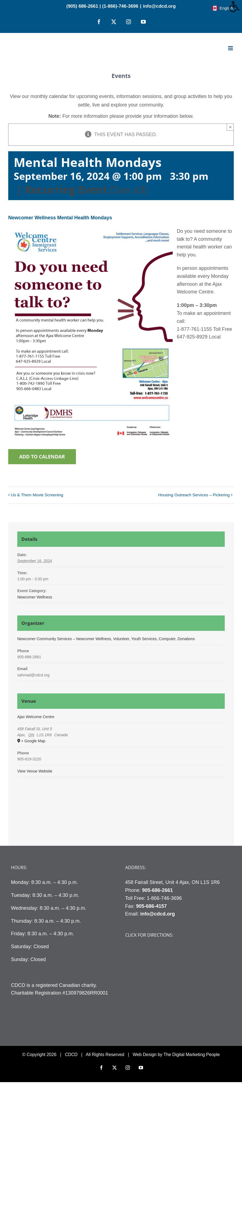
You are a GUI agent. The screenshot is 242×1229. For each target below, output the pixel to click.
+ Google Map (33, 741)
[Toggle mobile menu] (231, 48)
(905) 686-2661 (82, 6)
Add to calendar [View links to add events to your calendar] (42, 457)
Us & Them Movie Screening (37, 494)
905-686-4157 (151, 906)
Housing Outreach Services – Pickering (194, 494)
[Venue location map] (121, 806)
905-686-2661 (157, 890)
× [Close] (230, 127)
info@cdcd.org (159, 6)
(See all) (128, 189)
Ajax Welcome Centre (35, 717)
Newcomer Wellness (34, 597)
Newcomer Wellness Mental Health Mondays (60, 217)
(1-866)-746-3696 (120, 6)
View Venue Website (34, 771)
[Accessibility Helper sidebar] (235, 6)
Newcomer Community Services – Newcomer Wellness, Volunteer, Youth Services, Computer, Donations (106, 639)
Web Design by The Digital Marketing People (176, 1054)
